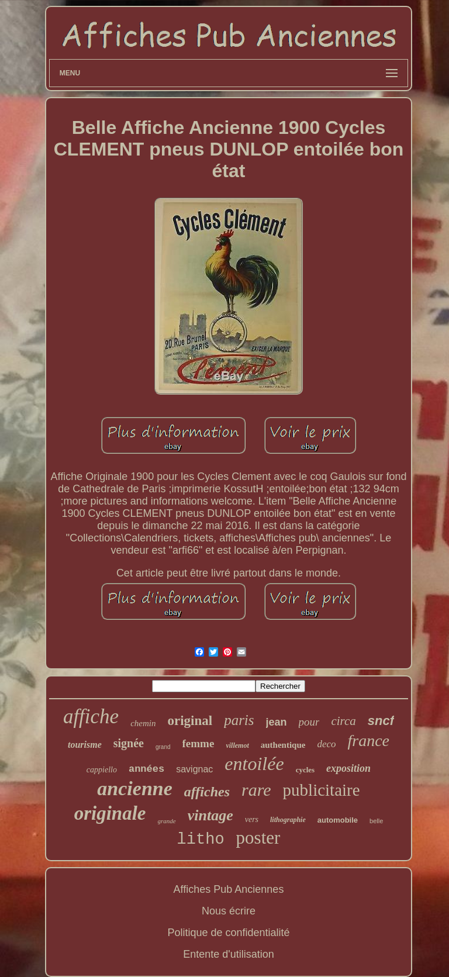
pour (309, 722)
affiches (207, 791)
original (189, 720)
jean (276, 722)
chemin (143, 723)
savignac (194, 769)
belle (376, 820)
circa (343, 721)
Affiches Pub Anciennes (229, 889)
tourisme (85, 745)
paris (239, 720)
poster (258, 837)
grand (163, 747)
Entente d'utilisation (228, 954)
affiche (91, 716)
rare (256, 789)
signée (128, 743)
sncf (381, 720)
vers (251, 819)
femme (198, 743)
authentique (283, 745)
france (369, 740)
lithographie (288, 820)
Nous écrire (228, 911)
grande (167, 820)
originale (110, 813)
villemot (237, 745)
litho (200, 839)
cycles (305, 769)
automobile (337, 820)
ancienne (134, 788)
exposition (348, 768)
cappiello (102, 769)
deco (326, 744)
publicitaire (321, 790)
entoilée (254, 763)
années (146, 769)
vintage (210, 815)
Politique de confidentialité (228, 932)
